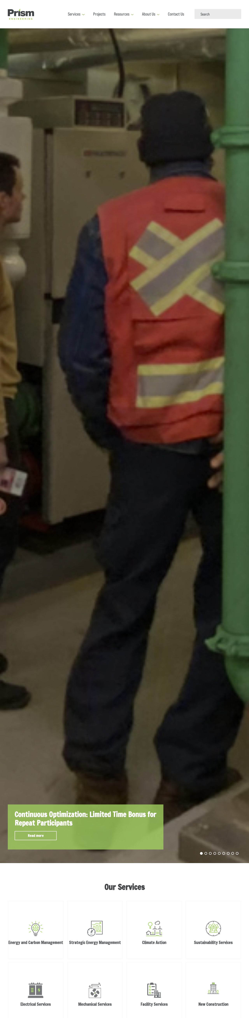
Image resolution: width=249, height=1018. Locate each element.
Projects (99, 14)
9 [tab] (237, 853)
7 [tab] (228, 853)
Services (74, 14)
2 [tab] (205, 853)
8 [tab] (232, 853)
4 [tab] (214, 853)
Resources (121, 14)
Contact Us (176, 14)
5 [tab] (219, 853)
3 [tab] (210, 853)
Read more (36, 835)
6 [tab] (223, 853)
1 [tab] (201, 853)
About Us (148, 14)
